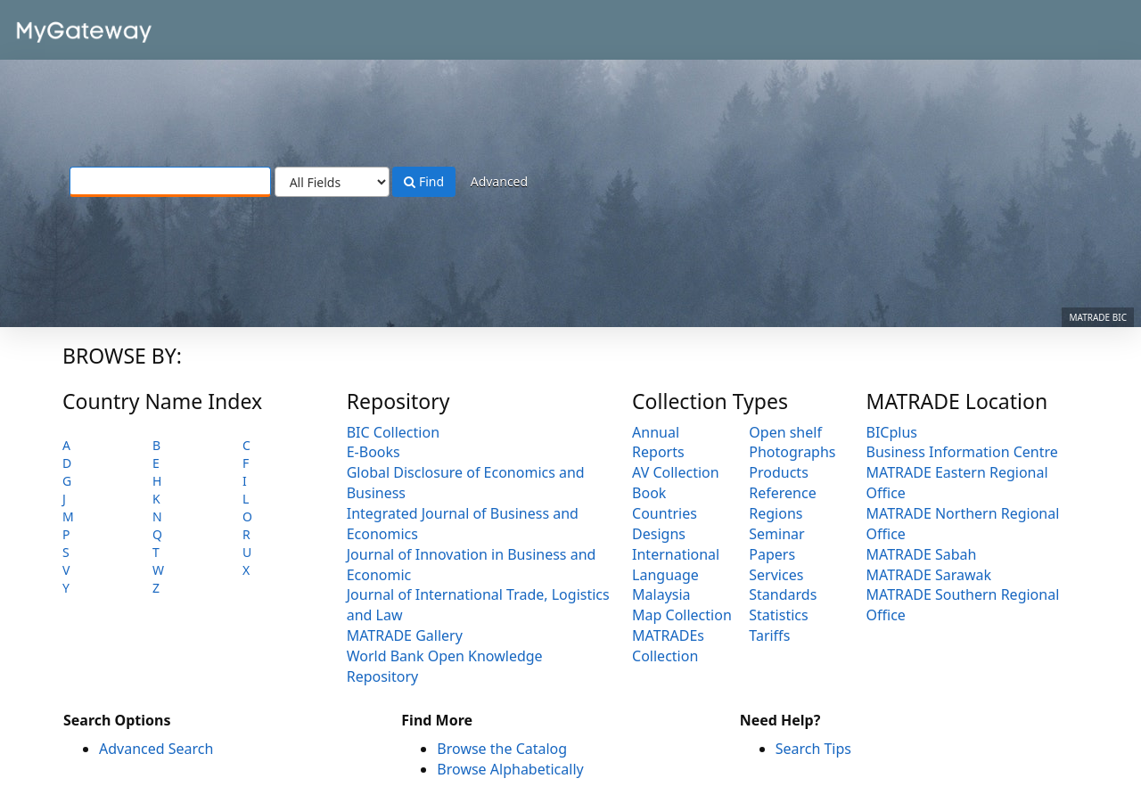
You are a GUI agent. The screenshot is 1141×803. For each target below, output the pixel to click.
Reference (782, 493)
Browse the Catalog (502, 748)
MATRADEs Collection (668, 646)
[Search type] (332, 182)
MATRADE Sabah (921, 554)
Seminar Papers (776, 544)
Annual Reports (658, 442)
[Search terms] (170, 182)
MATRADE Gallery (405, 635)
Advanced (499, 181)
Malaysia (661, 594)
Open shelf (785, 432)
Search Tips (813, 748)
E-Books (373, 452)
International (675, 554)
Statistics (778, 615)
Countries (664, 513)
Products (779, 472)
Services (776, 575)
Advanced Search (156, 748)
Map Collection (682, 615)
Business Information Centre (962, 452)
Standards (783, 594)
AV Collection (675, 472)
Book (649, 493)
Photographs (792, 452)
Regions (775, 513)
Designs (658, 534)
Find (424, 181)
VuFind (57, 27)
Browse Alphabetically (510, 769)
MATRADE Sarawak (929, 575)
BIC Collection (393, 432)
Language (665, 575)
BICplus (891, 432)
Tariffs (769, 635)
